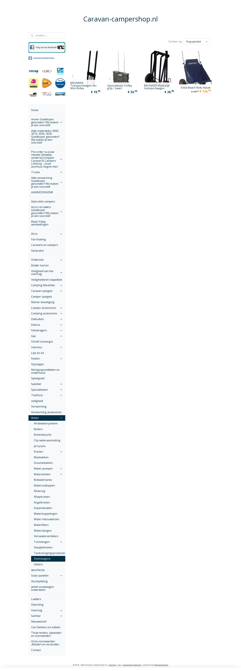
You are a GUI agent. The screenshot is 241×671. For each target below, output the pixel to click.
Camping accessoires (47, 313)
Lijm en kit (37, 353)
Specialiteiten (47, 390)
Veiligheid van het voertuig (47, 272)
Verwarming (39, 406)
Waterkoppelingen (45, 513)
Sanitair (47, 616)
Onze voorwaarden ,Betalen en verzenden (45, 642)
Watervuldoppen (44, 485)
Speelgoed (37, 378)
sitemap (112, 665)
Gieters (38, 564)
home (34, 110)
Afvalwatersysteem (46, 423)
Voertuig (47, 610)
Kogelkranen (42, 502)
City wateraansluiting (47, 440)
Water (47, 418)
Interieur (47, 347)
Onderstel (47, 260)
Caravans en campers (44, 245)
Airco (47, 234)
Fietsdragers (47, 330)
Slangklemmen (43, 547)
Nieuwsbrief (39, 621)
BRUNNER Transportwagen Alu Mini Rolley (83, 86)
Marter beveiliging (42, 302)
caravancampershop (41, 58)
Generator (37, 250)
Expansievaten (43, 508)
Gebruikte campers (43, 201)
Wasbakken (41, 457)
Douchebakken (43, 463)
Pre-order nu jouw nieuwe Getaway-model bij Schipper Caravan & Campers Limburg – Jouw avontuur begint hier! (47, 159)
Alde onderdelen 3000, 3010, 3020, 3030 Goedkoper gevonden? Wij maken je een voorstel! (45, 136)
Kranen (48, 451)
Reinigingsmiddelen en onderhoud (45, 371)
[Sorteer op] (196, 41)
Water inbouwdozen (46, 519)
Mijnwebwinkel (161, 665)
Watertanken (48, 474)
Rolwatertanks (43, 480)
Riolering (39, 491)
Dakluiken (47, 319)
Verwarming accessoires (46, 412)
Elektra (47, 325)
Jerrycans (40, 446)
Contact (36, 650)
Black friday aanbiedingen (39, 223)
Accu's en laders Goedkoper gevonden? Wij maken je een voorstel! (47, 211)
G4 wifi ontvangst (42, 341)
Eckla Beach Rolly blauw (195, 87)
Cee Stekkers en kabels (45, 627)
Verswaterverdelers (46, 536)
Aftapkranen (42, 497)
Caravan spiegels (47, 291)
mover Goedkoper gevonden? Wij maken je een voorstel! (47, 122)
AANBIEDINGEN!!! (42, 192)
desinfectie (38, 570)
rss (119, 665)
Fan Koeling (38, 239)
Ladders (36, 599)
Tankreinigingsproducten (49, 553)
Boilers (38, 429)
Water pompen (48, 468)
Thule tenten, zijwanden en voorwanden (46, 634)
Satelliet (47, 384)
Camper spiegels (41, 296)
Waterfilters (41, 525)
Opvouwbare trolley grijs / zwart (119, 87)
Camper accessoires (47, 308)
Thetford (47, 395)
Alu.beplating (39, 581)
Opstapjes (37, 364)
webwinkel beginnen (132, 665)
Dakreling (37, 604)
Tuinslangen (48, 542)
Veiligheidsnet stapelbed (46, 279)
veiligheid (37, 401)
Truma (47, 172)
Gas (47, 336)
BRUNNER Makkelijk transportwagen (157, 87)
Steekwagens (42, 558)
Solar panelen (47, 575)
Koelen (47, 358)
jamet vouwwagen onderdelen (42, 588)
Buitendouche (42, 434)
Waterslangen (43, 530)
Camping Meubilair (47, 285)
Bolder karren (40, 265)
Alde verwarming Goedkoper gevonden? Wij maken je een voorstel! (47, 182)
